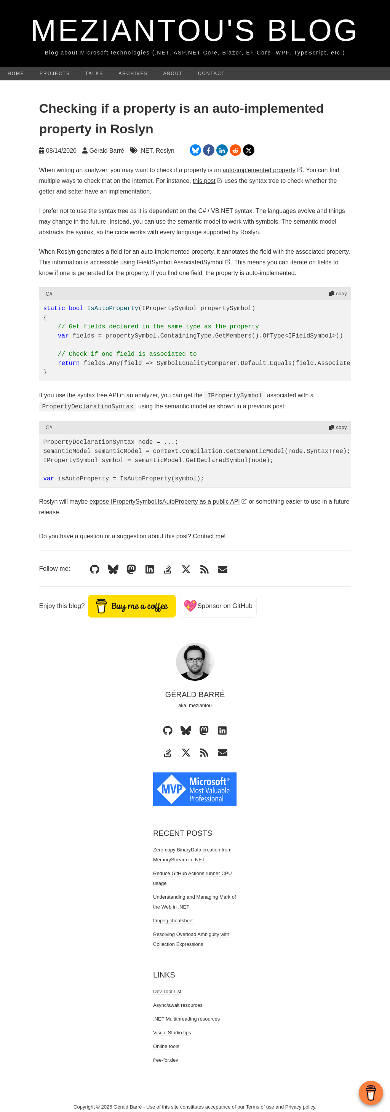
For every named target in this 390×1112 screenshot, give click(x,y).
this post (208, 181)
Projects (55, 73)
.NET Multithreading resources (186, 1019)
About (173, 73)
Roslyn (165, 150)
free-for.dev (165, 1060)
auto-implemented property (262, 170)
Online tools (166, 1046)
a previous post (264, 406)
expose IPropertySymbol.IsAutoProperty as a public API (168, 501)
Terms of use (260, 1107)
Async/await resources (178, 1005)
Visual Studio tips (172, 1032)
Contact (211, 73)
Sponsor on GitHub (218, 606)
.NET (145, 150)
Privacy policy (300, 1107)
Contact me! (209, 536)
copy (338, 293)
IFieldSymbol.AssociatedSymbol (184, 262)
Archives (133, 73)
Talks (94, 73)
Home (16, 73)
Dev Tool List (167, 991)
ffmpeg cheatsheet (173, 920)
